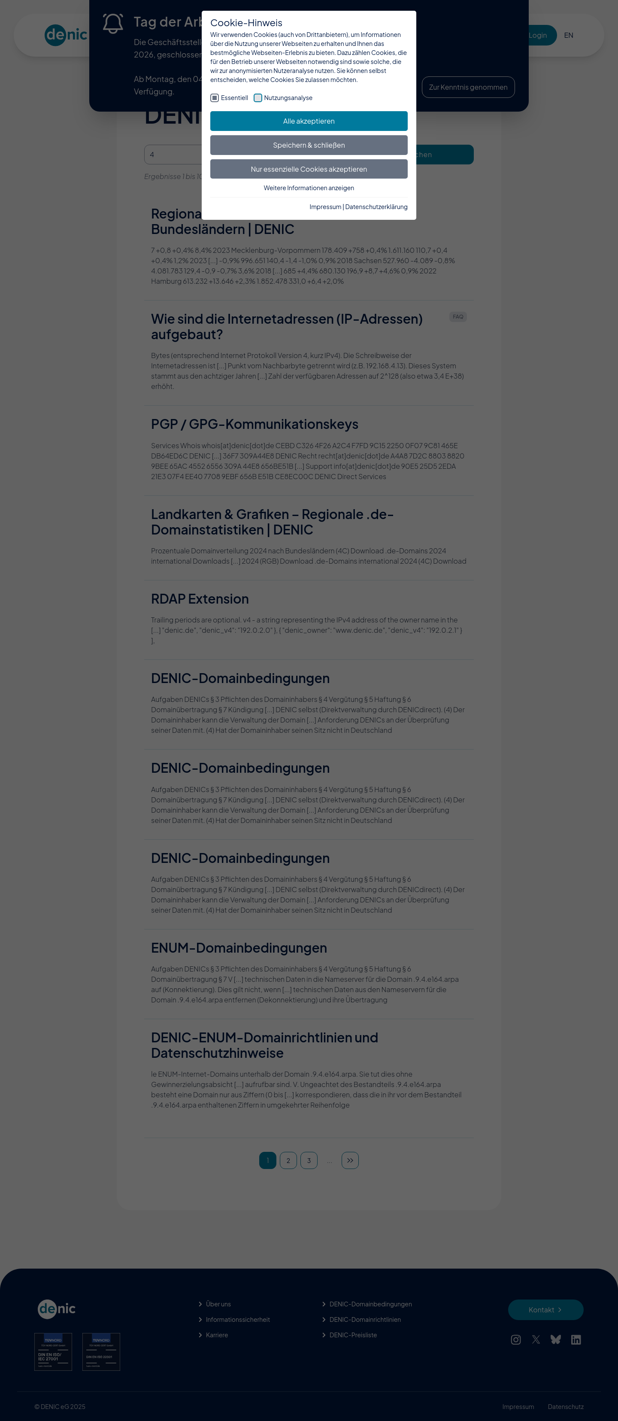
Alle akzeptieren (309, 120)
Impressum (326, 206)
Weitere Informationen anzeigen (309, 187)
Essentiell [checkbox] (234, 97)
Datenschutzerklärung (376, 206)
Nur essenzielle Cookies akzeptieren (309, 168)
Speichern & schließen (309, 144)
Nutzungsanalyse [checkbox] (288, 97)
